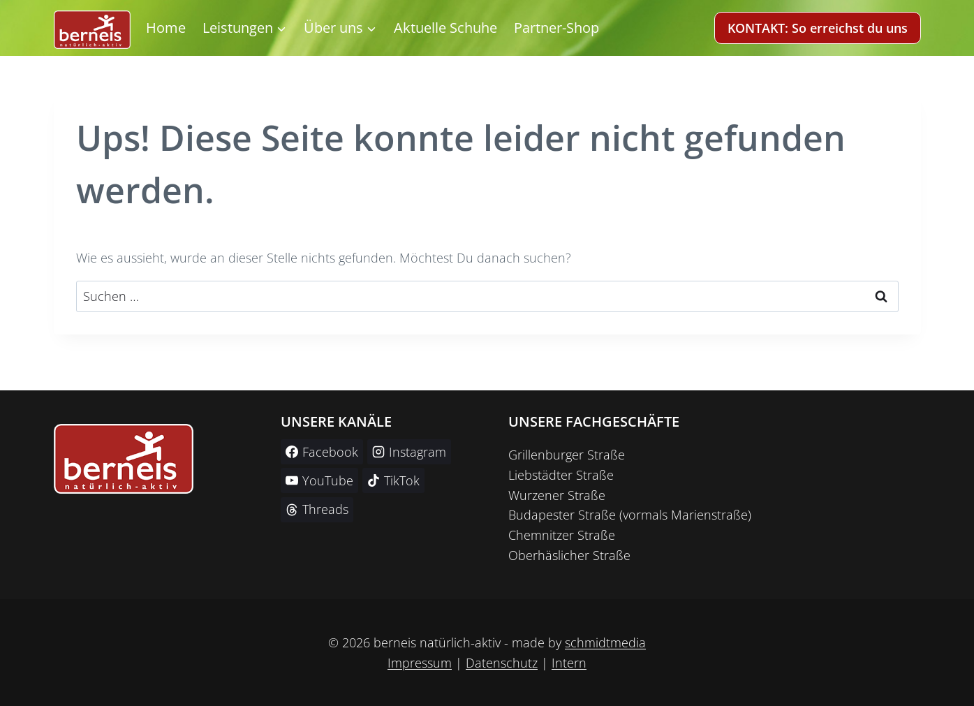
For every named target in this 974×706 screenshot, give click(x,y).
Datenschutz (502, 662)
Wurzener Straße (556, 495)
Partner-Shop (556, 27)
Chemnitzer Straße (561, 535)
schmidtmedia (605, 642)
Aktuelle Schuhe (445, 27)
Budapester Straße (562, 514)
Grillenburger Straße (566, 454)
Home (166, 27)
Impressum (420, 662)
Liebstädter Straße (561, 474)
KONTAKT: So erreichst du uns (818, 28)
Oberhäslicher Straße (569, 555)
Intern (569, 662)
